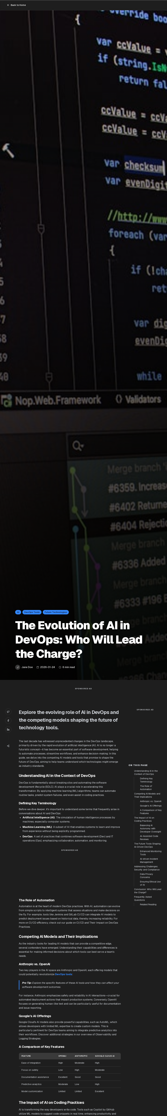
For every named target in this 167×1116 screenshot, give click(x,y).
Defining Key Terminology (146, 837)
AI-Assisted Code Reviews (149, 894)
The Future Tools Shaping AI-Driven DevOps (147, 902)
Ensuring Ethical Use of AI (150, 940)
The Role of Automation (146, 844)
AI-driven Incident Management (149, 917)
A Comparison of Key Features (151, 869)
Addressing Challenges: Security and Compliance (147, 925)
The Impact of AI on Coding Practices (144, 876)
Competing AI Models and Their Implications (147, 852)
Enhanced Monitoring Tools (150, 910)
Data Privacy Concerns (146, 932)
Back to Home (16, 5)
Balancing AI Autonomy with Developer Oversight (150, 885)
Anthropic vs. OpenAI (150, 858)
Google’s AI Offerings (151, 862)
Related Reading (148, 961)
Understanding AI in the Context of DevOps (146, 829)
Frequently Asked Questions (143, 955)
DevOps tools (63, 980)
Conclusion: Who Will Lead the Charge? (147, 948)
